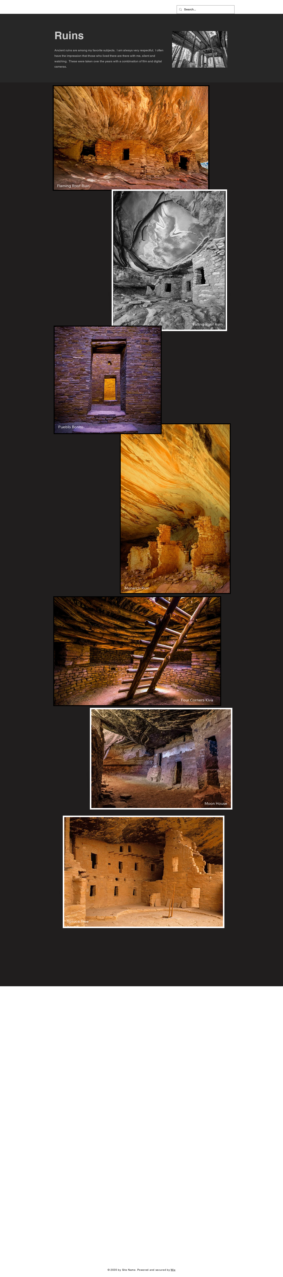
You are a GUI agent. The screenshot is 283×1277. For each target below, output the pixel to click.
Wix (173, 1269)
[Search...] (205, 9)
